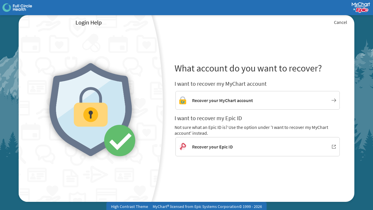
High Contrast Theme (129, 206)
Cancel (340, 22)
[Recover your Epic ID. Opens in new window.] (257, 146)
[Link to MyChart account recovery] (257, 100)
